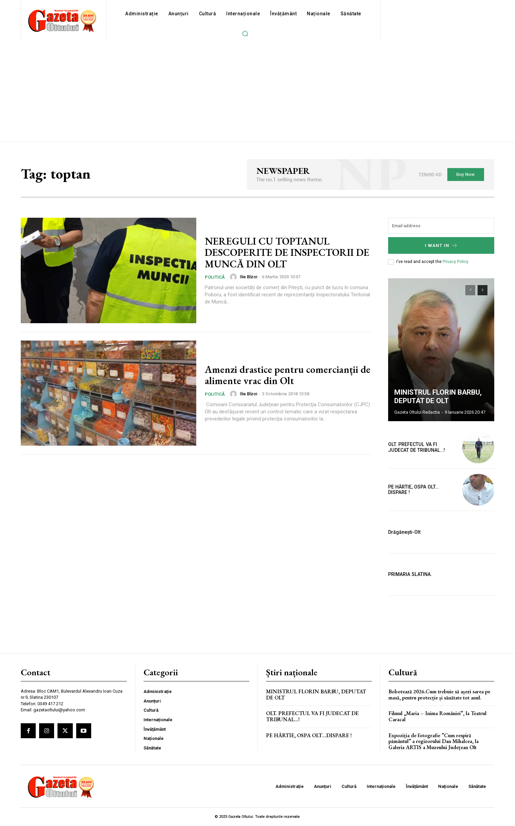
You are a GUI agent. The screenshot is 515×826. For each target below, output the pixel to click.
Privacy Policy (455, 261)
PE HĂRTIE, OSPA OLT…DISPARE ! (422, 489)
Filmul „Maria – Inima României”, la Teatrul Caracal (437, 716)
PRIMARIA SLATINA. (409, 574)
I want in (441, 245)
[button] (244, 33)
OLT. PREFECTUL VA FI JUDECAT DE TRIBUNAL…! (312, 716)
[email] (441, 226)
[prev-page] (470, 290)
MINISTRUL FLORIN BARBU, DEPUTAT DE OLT (437, 397)
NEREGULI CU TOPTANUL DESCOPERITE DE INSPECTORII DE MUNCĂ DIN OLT (281, 252)
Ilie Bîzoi (248, 276)
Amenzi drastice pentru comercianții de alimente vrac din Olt (288, 375)
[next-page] (482, 290)
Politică (215, 276)
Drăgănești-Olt (404, 532)
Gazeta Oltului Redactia (417, 412)
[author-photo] (234, 276)
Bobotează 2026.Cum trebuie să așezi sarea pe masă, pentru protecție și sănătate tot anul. (439, 694)
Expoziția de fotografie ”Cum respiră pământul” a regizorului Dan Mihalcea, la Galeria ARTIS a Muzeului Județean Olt (433, 741)
